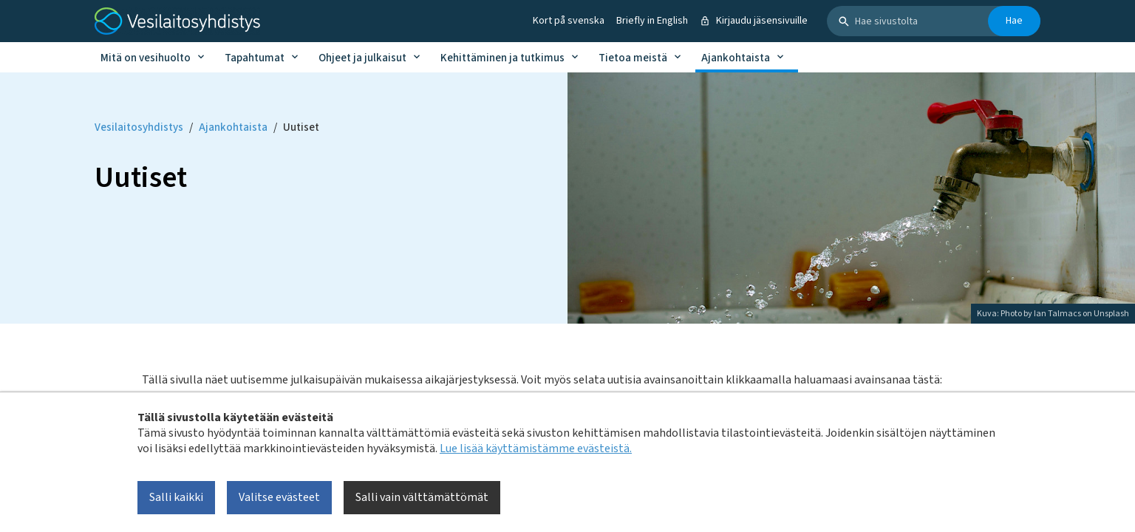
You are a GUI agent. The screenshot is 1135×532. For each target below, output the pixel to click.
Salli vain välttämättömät (421, 497)
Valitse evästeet (279, 497)
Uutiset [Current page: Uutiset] (301, 127)
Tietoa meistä (633, 58)
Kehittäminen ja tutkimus (502, 58)
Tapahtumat (254, 58)
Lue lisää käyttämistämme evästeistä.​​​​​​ (536, 448)
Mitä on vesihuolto (145, 58)
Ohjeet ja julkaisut (362, 58)
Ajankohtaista (735, 58)
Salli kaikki (176, 497)
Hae (1014, 20)
